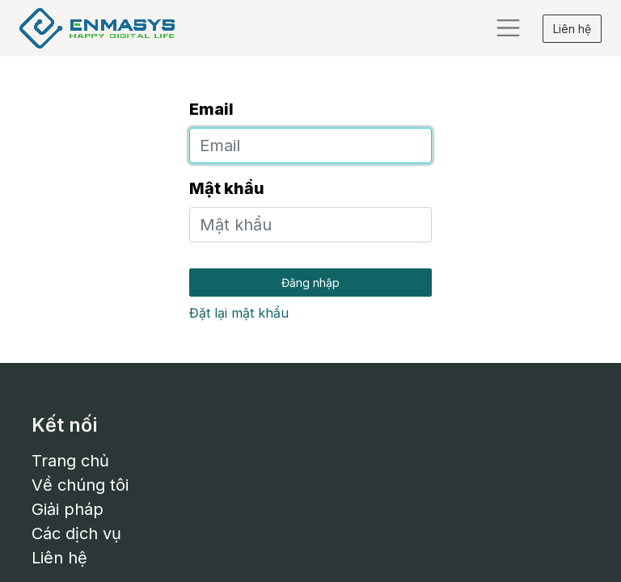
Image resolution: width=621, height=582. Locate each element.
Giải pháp (68, 509)
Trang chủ (70, 460)
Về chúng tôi (80, 485)
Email (211, 109)
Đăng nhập (310, 282)
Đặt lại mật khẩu (239, 313)
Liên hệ (572, 29)
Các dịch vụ (76, 533)
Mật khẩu (226, 188)
